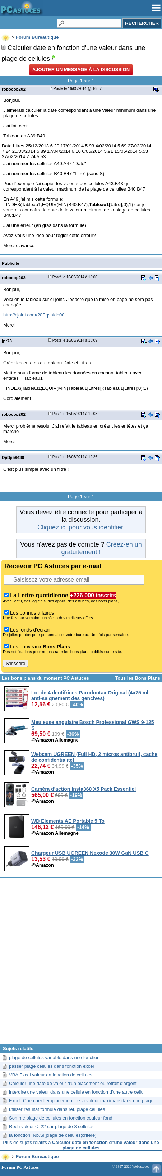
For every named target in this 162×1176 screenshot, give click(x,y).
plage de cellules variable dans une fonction (54, 1057)
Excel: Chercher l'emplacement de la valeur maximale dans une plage (81, 1100)
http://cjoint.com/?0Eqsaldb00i (34, 315)
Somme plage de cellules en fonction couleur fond (60, 1118)
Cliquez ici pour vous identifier (80, 527)
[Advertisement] (81, 963)
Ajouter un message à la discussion (81, 69)
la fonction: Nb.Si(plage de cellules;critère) (53, 1135)
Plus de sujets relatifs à (81, 1145)
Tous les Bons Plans (137, 678)
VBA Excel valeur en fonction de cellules (50, 1074)
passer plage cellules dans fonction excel (51, 1066)
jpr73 (7, 340)
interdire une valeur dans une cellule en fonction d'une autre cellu (76, 1092)
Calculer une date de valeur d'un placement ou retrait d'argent (72, 1083)
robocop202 (14, 89)
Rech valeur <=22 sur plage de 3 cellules (51, 1126)
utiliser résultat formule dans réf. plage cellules (57, 1109)
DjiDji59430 (13, 457)
